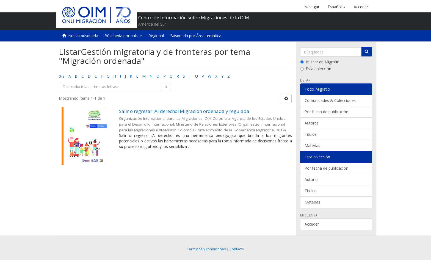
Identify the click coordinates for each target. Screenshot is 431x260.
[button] (337, 7)
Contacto (237, 249)
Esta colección (315, 68)
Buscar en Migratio (319, 61)
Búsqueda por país (123, 35)
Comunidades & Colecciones (330, 100)
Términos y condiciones (206, 249)
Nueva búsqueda (83, 35)
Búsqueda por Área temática (195, 35)
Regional (156, 35)
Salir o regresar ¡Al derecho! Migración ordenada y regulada (184, 111)
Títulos (311, 134)
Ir (166, 86)
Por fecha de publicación (326, 111)
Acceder (312, 224)
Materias (312, 145)
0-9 (62, 76)
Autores (312, 123)
